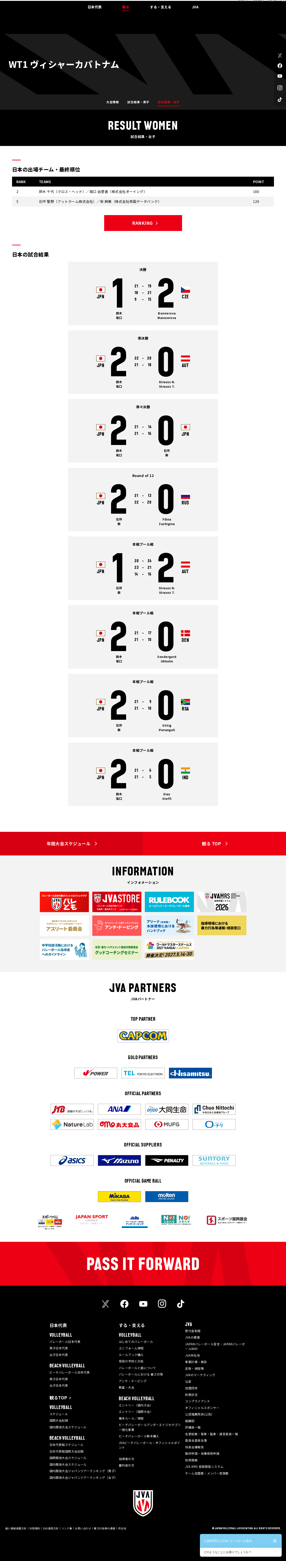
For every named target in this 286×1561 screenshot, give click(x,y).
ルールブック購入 (131, 1355)
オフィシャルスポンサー (202, 1408)
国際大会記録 (58, 1420)
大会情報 (112, 102)
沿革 (188, 1381)
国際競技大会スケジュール (68, 1458)
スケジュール (58, 1414)
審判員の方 (126, 1465)
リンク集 (67, 1528)
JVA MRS (253, 5)
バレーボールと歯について (137, 1368)
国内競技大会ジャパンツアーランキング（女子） (83, 1477)
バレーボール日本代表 (65, 1341)
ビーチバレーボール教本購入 (139, 1436)
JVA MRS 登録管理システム (204, 1466)
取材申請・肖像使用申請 (202, 1453)
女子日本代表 (58, 1355)
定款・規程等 (194, 1368)
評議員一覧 (193, 1427)
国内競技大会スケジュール (68, 1427)
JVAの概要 (192, 1337)
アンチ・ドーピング (133, 1381)
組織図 (189, 1421)
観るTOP (58, 1397)
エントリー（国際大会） (136, 1411)
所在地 (122, 1528)
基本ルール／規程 (131, 1418)
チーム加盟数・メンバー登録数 (207, 1473)
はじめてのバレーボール (136, 1341)
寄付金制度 (193, 1331)
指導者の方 (126, 1459)
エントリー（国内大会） (136, 1405)
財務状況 (191, 1394)
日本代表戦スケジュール (66, 1445)
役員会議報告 (194, 1447)
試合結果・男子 (138, 102)
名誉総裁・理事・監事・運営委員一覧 (211, 1434)
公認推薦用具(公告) (198, 1414)
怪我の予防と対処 (131, 1361)
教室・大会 (126, 1387)
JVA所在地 (192, 1355)
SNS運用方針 (51, 1528)
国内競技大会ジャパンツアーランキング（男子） (83, 1471)
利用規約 (34, 1528)
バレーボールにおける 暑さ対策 (141, 1374)
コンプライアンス (197, 1401)
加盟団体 (191, 1388)
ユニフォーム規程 (131, 1348)
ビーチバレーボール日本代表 (69, 1372)
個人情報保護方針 (16, 1528)
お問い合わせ (83, 1528)
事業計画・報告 (196, 1362)
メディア (237, 5)
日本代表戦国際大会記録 (66, 1451)
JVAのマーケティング (200, 1375)
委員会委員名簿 (196, 1440)
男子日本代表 (58, 1348)
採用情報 (191, 1460)
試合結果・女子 (168, 102)
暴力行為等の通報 (104, 1528)
